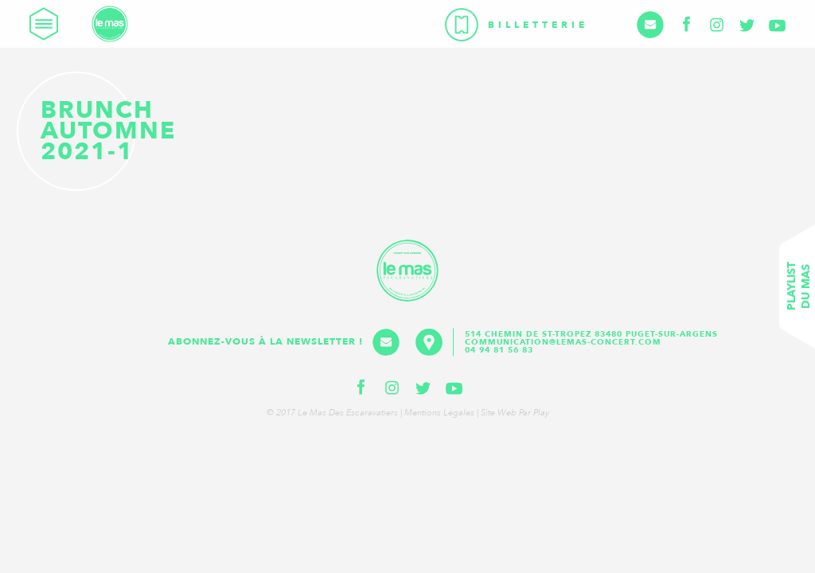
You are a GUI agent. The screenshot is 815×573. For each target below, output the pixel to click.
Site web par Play (515, 413)
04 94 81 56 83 (499, 350)
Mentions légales (439, 413)
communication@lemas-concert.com (563, 342)
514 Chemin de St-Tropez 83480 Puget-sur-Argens (593, 334)
